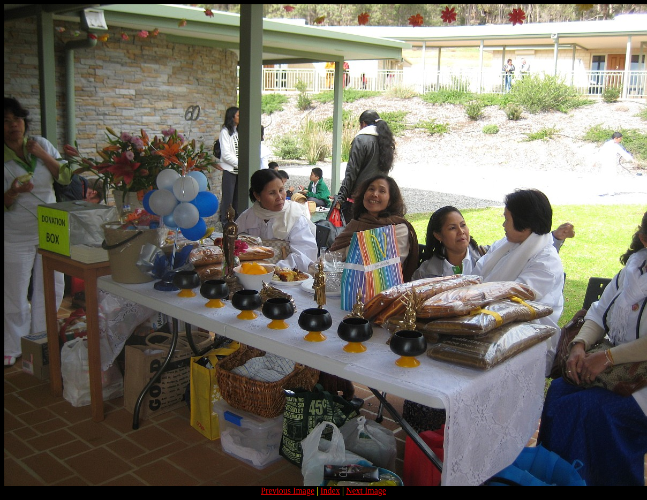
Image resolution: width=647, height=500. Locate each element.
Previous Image (287, 490)
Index (330, 490)
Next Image (366, 490)
